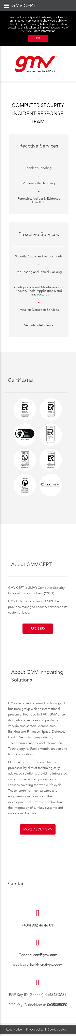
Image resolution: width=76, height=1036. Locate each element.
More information (44, 31)
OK (38, 38)
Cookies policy (57, 1029)
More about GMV (37, 829)
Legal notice (14, 1029)
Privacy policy (35, 1029)
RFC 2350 (38, 629)
